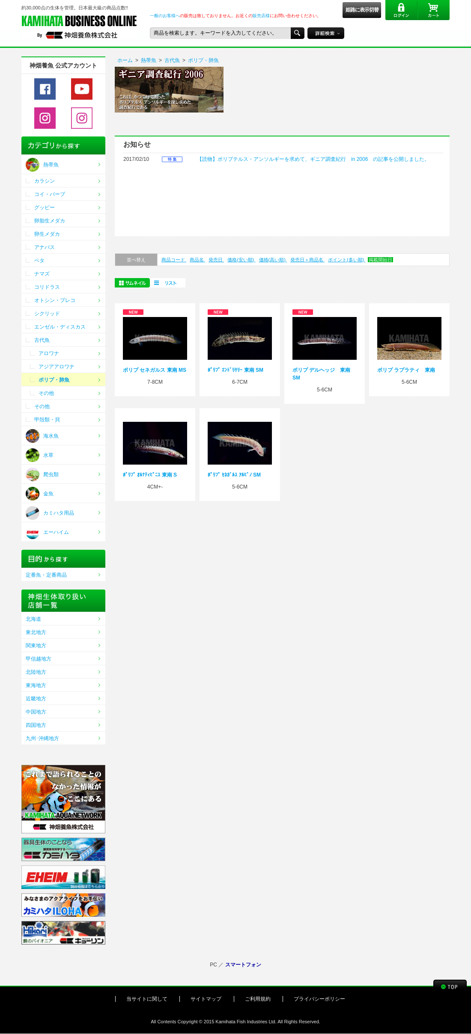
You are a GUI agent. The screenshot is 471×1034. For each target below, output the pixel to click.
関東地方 (36, 646)
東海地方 (36, 685)
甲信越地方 (38, 659)
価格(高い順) (273, 259)
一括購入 (167, 282)
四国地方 (36, 725)
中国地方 (36, 712)
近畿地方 (36, 699)
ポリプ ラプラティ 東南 (406, 370)
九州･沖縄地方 (42, 738)
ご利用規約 (258, 999)
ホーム (125, 60)
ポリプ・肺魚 (203, 60)
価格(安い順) (241, 259)
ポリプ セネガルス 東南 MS (154, 370)
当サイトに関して (146, 999)
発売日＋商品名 (307, 259)
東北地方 (36, 632)
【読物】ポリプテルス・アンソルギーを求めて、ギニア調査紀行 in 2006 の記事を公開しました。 (313, 159)
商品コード (173, 259)
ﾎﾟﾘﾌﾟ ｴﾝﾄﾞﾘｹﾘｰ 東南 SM (235, 370)
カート (433, 10)
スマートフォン (243, 965)
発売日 (216, 259)
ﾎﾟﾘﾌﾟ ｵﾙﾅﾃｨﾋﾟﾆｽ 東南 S (150, 475)
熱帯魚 (148, 60)
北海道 (33, 619)
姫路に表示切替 (362, 10)
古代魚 (172, 60)
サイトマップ (206, 999)
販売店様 (261, 15)
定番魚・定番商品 (46, 575)
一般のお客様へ (165, 15)
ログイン (401, 10)
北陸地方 (36, 672)
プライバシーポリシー (319, 999)
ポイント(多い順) (346, 259)
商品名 (197, 259)
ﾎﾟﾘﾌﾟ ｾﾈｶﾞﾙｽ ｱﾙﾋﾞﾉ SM (234, 475)
